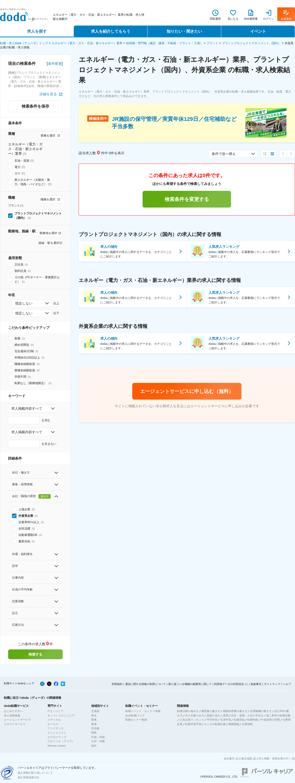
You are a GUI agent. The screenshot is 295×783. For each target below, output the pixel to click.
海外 (94, 745)
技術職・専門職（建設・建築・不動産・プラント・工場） (164, 43)
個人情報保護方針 (28, 777)
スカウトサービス (15, 724)
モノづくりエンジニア (60, 715)
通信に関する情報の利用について (145, 684)
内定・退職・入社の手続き (247, 715)
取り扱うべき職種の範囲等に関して (190, 684)
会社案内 (229, 758)
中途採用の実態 (270, 719)
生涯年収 (225, 719)
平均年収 (212, 719)
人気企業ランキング (192, 719)
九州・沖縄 (98, 741)
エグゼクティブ (56, 737)
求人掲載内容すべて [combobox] (26, 408)
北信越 (95, 728)
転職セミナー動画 (136, 719)
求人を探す (37, 31)
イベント (258, 31)
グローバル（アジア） (60, 741)
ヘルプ (287, 684)
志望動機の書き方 (261, 711)
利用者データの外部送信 (229, 684)
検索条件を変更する (187, 199)
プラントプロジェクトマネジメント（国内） (251, 43)
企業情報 (247, 724)
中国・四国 (98, 737)
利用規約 (117, 684)
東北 (94, 715)
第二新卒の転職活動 (278, 715)
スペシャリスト (56, 732)
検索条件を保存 (35, 106)
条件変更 (55, 64)
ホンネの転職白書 (215, 724)
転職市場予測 (193, 724)
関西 (94, 732)
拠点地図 (246, 758)
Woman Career (56, 745)
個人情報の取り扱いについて (35, 772)
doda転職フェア (135, 715)
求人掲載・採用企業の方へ (275, 758)
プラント (212, 43)
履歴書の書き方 (210, 711)
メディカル (54, 719)
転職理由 (239, 719)
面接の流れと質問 (217, 715)
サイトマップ (272, 684)
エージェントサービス (17, 719)
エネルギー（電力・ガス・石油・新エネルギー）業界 (87, 43)
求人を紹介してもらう (110, 31)
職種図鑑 (233, 724)
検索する (35, 654)
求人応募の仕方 (194, 715)
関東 (94, 719)
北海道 (95, 711)
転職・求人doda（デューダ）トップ (24, 43)
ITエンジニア (55, 711)
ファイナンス (55, 728)
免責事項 (256, 684)
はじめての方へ (13, 711)
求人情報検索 (12, 715)
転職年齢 (252, 719)
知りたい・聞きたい (184, 31)
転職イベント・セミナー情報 (143, 711)
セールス (52, 724)
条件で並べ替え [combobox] (224, 154)
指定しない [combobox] (23, 303)
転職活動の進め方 (188, 711)
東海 (94, 724)
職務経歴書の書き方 (235, 711)
